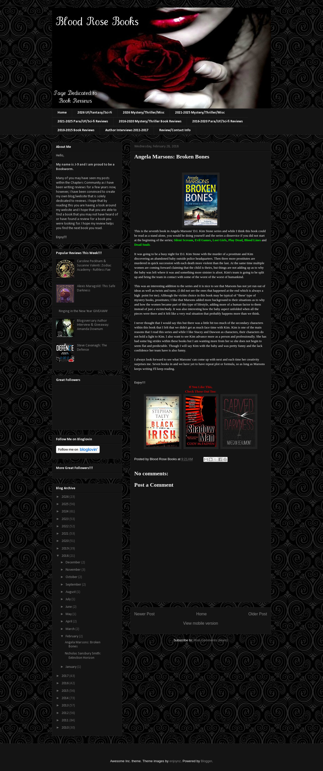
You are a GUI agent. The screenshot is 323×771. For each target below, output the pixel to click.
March (70, 629)
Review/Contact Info (175, 130)
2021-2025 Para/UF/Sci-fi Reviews (83, 121)
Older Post (257, 614)
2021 (65, 534)
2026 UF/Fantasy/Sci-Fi (94, 113)
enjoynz (175, 761)
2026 (65, 497)
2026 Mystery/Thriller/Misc (143, 113)
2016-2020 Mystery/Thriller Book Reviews (150, 121)
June (69, 607)
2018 (65, 556)
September (74, 585)
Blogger (206, 761)
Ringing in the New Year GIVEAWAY (83, 311)
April (69, 621)
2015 (65, 691)
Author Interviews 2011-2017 (126, 130)
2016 (65, 683)
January (71, 667)
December (73, 562)
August (71, 592)
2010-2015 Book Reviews (76, 130)
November (74, 570)
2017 (65, 676)
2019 (65, 548)
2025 (65, 504)
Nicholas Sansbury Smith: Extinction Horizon (83, 656)
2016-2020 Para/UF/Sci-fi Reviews (217, 121)
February (72, 636)
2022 (65, 526)
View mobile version (200, 623)
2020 (65, 541)
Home (62, 113)
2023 (65, 519)
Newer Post (144, 614)
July (68, 599)
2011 (65, 720)
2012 (65, 713)
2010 (65, 728)
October (72, 577)
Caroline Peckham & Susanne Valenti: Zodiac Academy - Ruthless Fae (94, 265)
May (69, 614)
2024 (65, 511)
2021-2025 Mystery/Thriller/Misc (200, 113)
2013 (65, 705)
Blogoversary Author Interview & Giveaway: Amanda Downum (93, 325)
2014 (65, 698)
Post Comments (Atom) (211, 640)
